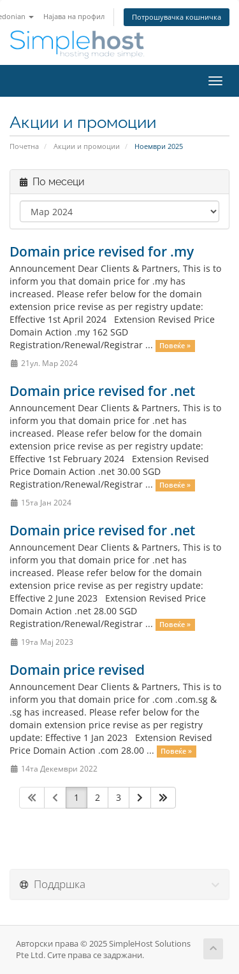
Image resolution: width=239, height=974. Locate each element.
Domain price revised (77, 670)
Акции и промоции (87, 146)
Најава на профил (74, 16)
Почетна (24, 146)
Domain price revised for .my (102, 251)
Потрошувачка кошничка (176, 17)
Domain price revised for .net (102, 391)
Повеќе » (175, 345)
